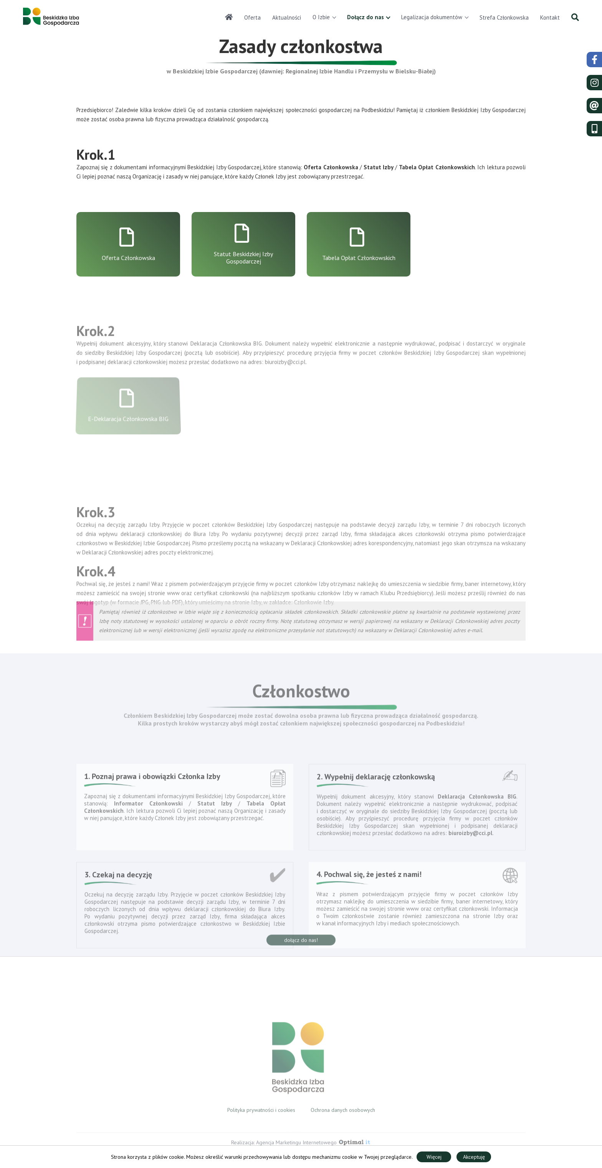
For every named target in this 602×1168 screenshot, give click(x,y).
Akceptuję (474, 1156)
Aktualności (286, 17)
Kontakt (550, 17)
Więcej (434, 1156)
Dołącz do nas (365, 17)
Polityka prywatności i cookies (261, 1115)
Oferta (252, 17)
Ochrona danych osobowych (343, 1115)
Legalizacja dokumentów (431, 17)
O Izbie (321, 17)
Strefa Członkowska (504, 17)
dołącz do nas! (301, 946)
